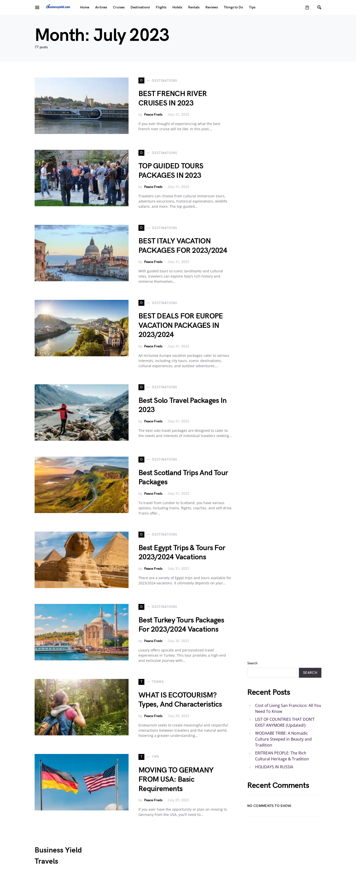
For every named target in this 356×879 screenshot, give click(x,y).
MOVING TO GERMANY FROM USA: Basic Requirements (175, 779)
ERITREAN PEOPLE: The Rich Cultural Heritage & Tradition (282, 756)
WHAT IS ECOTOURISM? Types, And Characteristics (180, 700)
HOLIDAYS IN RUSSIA (274, 767)
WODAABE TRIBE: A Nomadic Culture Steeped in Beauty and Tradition (283, 739)
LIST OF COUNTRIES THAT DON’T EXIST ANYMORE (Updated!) (285, 722)
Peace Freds (153, 114)
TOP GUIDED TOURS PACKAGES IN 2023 (170, 171)
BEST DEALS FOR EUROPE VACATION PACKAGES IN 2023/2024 (180, 325)
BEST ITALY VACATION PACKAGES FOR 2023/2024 (182, 246)
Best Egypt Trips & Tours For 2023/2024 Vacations (181, 552)
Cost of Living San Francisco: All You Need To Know (288, 708)
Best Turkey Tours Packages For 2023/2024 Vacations (181, 625)
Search (252, 663)
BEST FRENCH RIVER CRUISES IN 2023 (172, 98)
